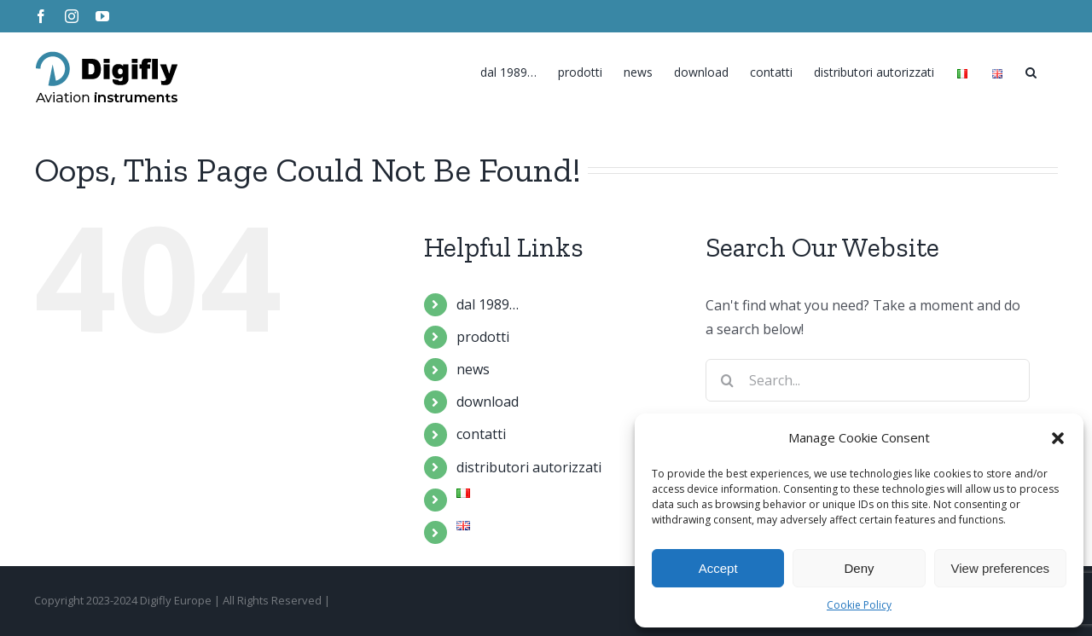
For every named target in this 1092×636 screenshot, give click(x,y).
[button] (1057, 438)
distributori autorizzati (528, 467)
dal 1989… (487, 304)
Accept (718, 568)
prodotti (482, 336)
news (473, 369)
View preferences (1000, 568)
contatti (481, 434)
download (487, 401)
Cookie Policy (859, 605)
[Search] (1031, 68)
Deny (859, 568)
